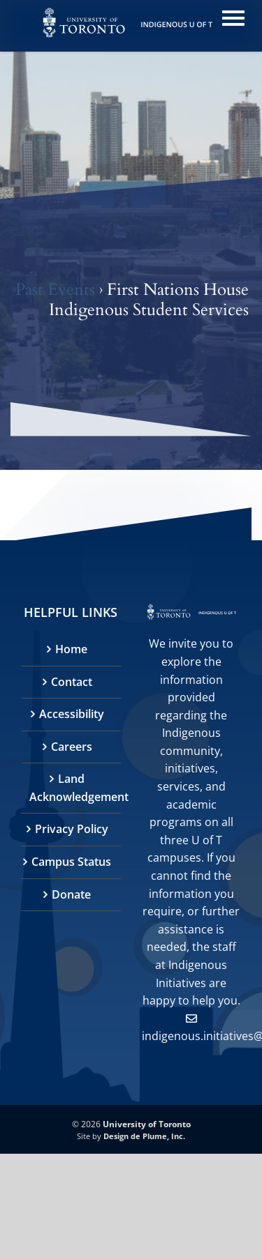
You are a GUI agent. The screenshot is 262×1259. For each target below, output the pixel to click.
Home (71, 649)
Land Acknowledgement (71, 787)
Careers (71, 746)
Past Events (55, 289)
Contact (71, 681)
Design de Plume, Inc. (144, 1136)
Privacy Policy (71, 829)
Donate (71, 894)
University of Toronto (147, 1124)
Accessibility (71, 714)
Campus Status (71, 861)
